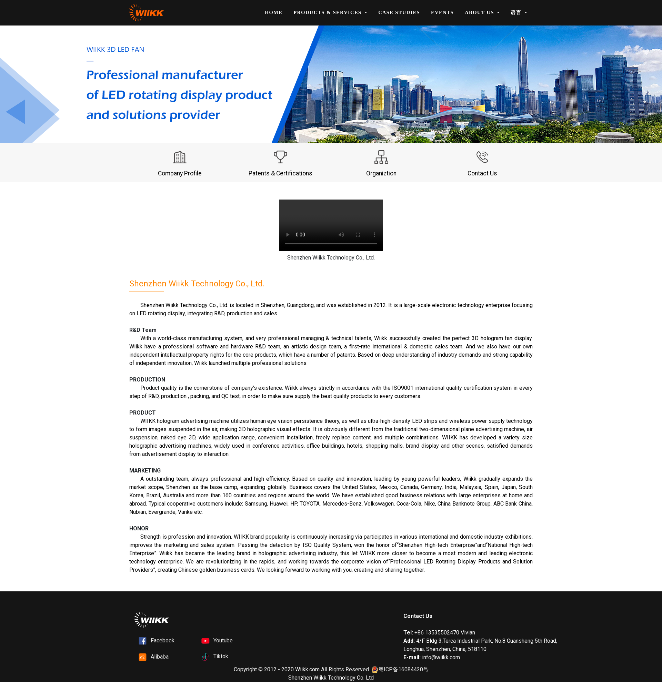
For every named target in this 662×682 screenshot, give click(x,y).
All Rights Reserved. (345, 669)
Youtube (223, 640)
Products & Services (328, 12)
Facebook (162, 640)
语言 (517, 12)
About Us (480, 12)
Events (442, 12)
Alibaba (160, 656)
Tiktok (220, 656)
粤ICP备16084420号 (400, 669)
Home (273, 12)
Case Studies (399, 12)
